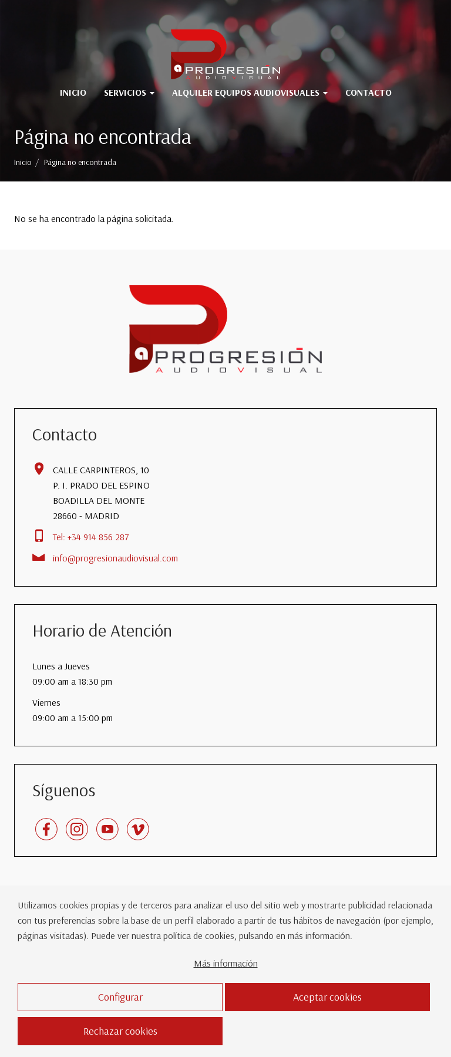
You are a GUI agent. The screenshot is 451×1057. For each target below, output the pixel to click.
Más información (226, 963)
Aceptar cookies (327, 997)
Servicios (129, 92)
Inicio (73, 92)
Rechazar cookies (120, 1031)
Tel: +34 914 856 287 (91, 537)
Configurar (120, 997)
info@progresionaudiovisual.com (115, 558)
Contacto (368, 92)
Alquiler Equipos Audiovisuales (250, 92)
